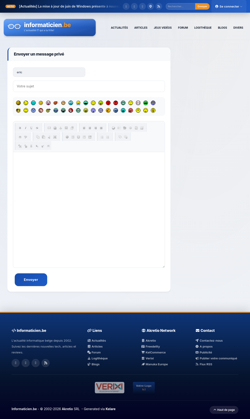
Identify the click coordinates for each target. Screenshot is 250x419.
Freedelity (150, 346)
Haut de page (224, 409)
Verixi (147, 358)
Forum (94, 352)
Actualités (96, 340)
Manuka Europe (154, 364)
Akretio (148, 340)
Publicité (203, 352)
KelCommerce (153, 352)
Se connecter (229, 6)
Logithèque (97, 358)
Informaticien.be (24, 409)
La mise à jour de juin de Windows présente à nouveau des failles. (89, 6)
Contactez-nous (209, 340)
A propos (204, 346)
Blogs (93, 364)
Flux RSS (203, 364)
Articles (95, 346)
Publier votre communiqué (216, 358)
